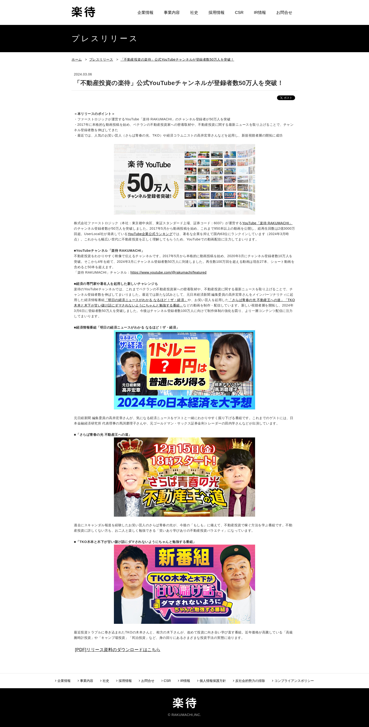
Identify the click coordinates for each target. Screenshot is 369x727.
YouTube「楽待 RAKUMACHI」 (267, 223)
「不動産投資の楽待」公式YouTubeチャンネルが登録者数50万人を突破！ (177, 59)
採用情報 (217, 12)
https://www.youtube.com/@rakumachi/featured (168, 272)
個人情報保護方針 (211, 681)
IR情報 (260, 12)
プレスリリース (101, 59)
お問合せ (284, 12)
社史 (194, 12)
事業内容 (172, 12)
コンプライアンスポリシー (293, 681)
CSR (239, 12)
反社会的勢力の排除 (249, 681)
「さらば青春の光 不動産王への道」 (256, 300)
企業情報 (145, 12)
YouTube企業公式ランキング (150, 234)
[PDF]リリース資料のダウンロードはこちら (117, 649)
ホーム (77, 59)
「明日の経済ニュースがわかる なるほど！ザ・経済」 (146, 300)
